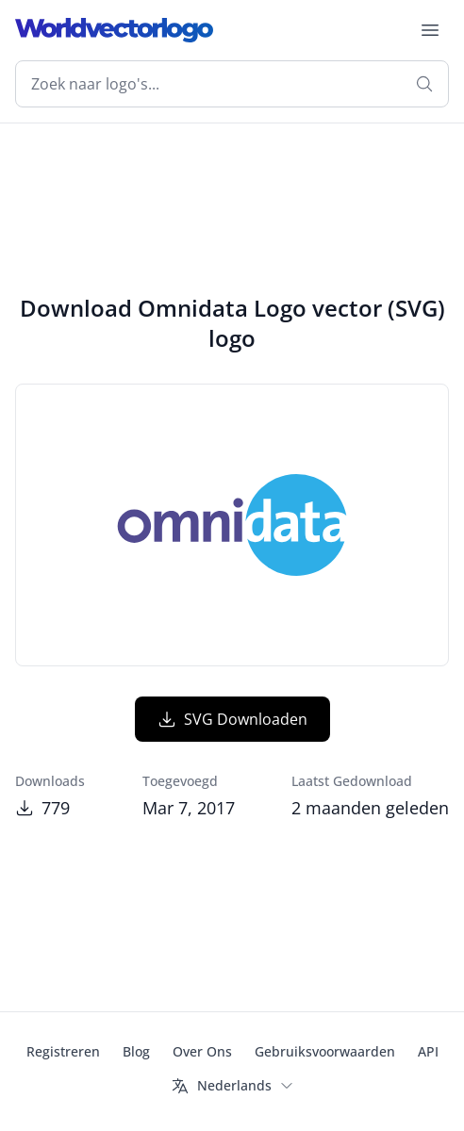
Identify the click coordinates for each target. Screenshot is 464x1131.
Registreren (63, 1051)
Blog (136, 1051)
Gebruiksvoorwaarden (325, 1051)
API (428, 1051)
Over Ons (202, 1051)
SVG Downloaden (232, 719)
